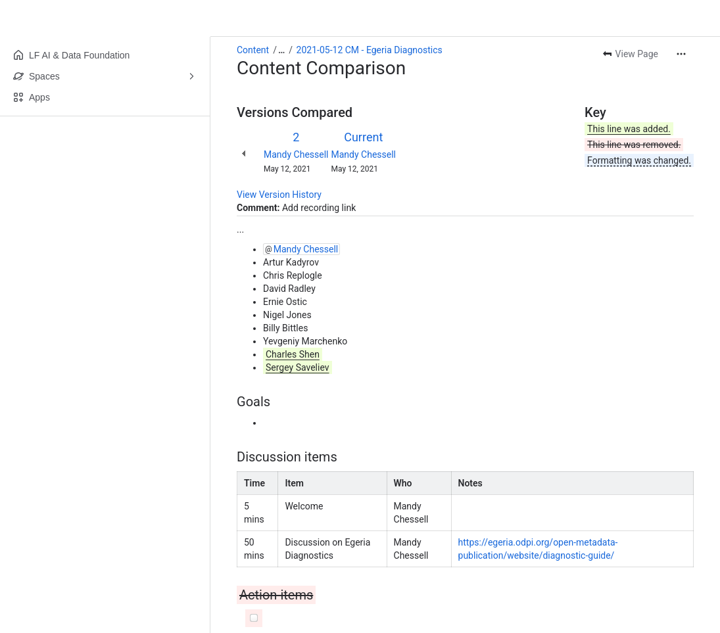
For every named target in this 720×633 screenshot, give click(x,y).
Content (253, 50)
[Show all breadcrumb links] (281, 50)
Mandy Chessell (296, 154)
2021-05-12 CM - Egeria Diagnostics (370, 50)
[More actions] (681, 54)
